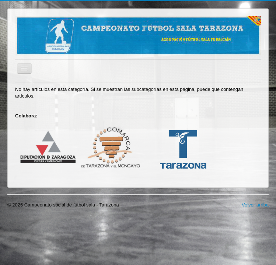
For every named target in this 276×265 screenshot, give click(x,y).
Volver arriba (255, 205)
